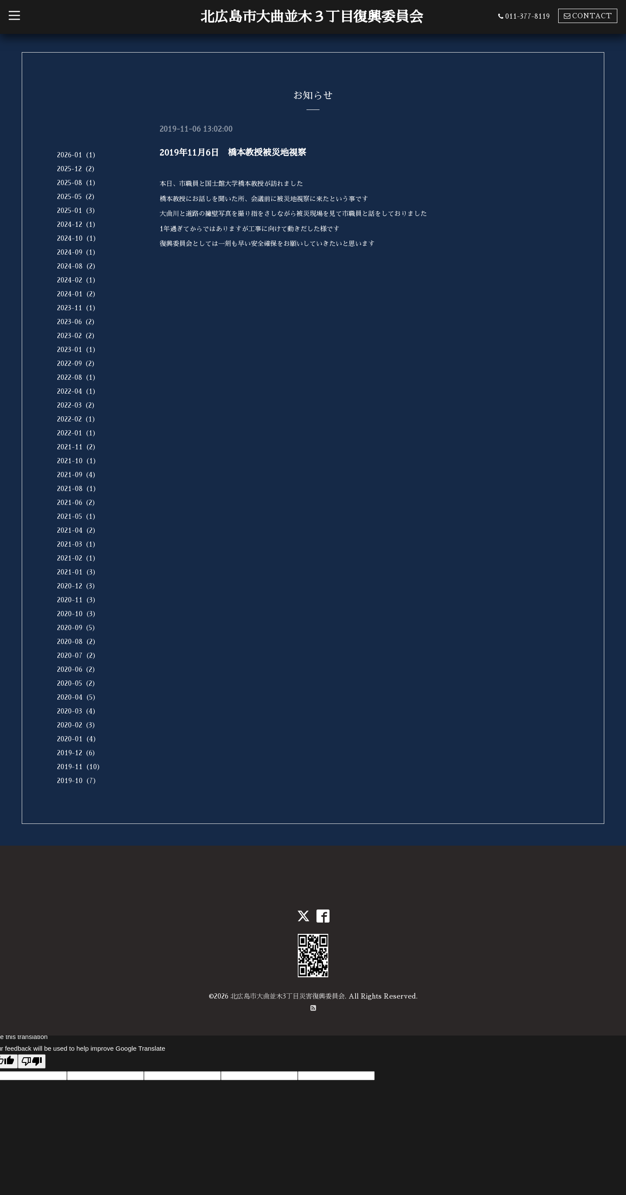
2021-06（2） (78, 502)
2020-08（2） (78, 641)
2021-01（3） (78, 572)
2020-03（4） (78, 711)
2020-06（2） (78, 669)
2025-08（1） (78, 182)
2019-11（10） (80, 766)
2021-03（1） (78, 544)
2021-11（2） (78, 447)
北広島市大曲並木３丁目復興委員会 (311, 17)
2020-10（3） (78, 614)
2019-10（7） (78, 780)
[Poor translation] (32, 1061)
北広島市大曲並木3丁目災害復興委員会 (287, 996)
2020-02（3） (78, 725)
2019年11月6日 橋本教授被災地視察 (233, 152)
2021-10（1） (78, 461)
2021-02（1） (78, 558)
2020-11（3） (78, 600)
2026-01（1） (78, 155)
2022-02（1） (78, 419)
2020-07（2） (78, 655)
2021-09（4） (78, 474)
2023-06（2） (77, 322)
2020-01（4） (78, 739)
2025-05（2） (77, 196)
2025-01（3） (78, 210)
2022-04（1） (78, 391)
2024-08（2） (78, 266)
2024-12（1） (78, 224)
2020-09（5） (78, 627)
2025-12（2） (77, 169)
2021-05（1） (78, 516)
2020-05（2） (78, 683)
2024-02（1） (78, 280)
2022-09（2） (77, 363)
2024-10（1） (78, 238)
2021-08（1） (78, 488)
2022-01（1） (78, 433)
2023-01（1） (78, 349)
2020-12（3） (78, 586)
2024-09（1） (78, 252)
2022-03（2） (77, 405)
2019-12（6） (78, 753)
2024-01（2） (78, 294)
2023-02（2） (77, 335)
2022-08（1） (78, 377)
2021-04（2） (78, 530)
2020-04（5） (78, 697)
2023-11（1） (78, 308)
